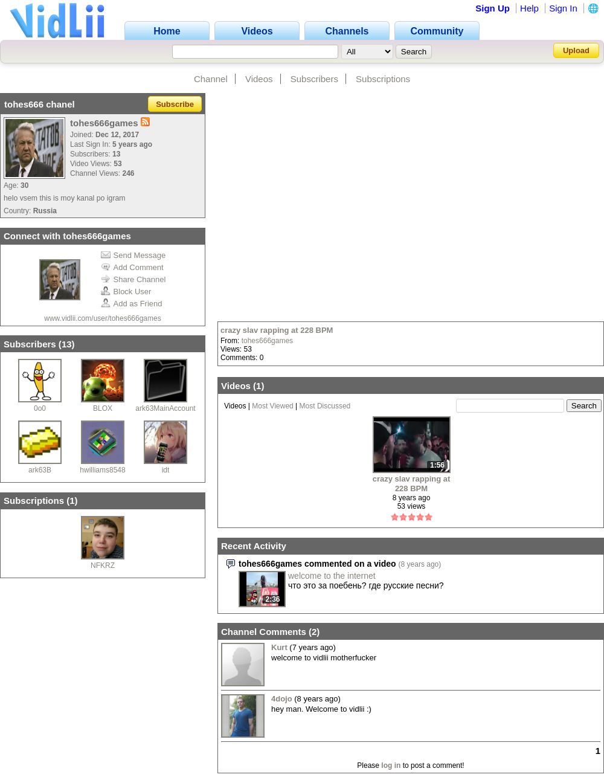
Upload (576, 50)
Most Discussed (325, 406)
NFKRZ (103, 565)
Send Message (133, 255)
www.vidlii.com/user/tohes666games (102, 318)
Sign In (563, 8)
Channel (211, 79)
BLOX (102, 408)
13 (67, 344)
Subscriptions (383, 79)
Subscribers (314, 79)
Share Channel (133, 279)
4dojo (281, 698)
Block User (126, 291)
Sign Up (492, 8)
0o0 (40, 408)
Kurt (279, 647)
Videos (259, 79)
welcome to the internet (332, 576)
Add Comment (132, 267)
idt (166, 470)
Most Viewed (272, 406)
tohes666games (267, 341)
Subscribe (175, 104)
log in (390, 765)
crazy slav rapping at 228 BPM (276, 330)
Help (529, 8)
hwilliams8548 (102, 470)
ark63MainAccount (165, 408)
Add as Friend (131, 303)
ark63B (39, 470)
